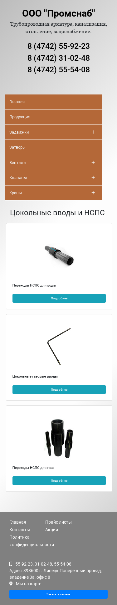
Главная (17, 101)
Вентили (52, 162)
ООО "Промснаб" (58, 13)
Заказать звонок (58, 594)
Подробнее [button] (59, 298)
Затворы (17, 147)
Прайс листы (58, 522)
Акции (51, 529)
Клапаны (52, 177)
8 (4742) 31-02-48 (58, 58)
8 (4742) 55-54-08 (58, 69)
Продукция (19, 116)
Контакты (19, 529)
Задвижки (52, 132)
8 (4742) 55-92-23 (58, 46)
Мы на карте (28, 583)
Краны (52, 192)
